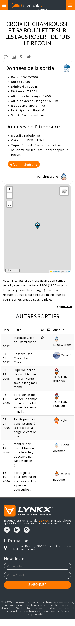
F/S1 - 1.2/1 (35, 140)
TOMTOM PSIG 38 (60, 376)
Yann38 (62, 355)
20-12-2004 (6, 448)
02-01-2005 (6, 423)
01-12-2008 (6, 374)
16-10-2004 (6, 477)
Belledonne (32, 135)
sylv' (60, 420)
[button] (37, 225)
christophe (56, 176)
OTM (67, 271)
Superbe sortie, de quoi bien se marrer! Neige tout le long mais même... (26, 378)
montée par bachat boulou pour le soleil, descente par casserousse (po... (24, 454)
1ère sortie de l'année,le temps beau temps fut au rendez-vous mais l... (26, 403)
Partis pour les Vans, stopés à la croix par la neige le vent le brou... (25, 427)
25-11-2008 (6, 399)
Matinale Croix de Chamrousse (25, 340)
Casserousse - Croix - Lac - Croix (24, 358)
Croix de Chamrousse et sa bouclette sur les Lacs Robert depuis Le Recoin (40, 149)
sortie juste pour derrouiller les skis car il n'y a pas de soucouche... (25, 481)
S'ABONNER (37, 584)
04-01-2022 (6, 358)
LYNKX (44, 520)
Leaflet (55, 271)
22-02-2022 (6, 342)
